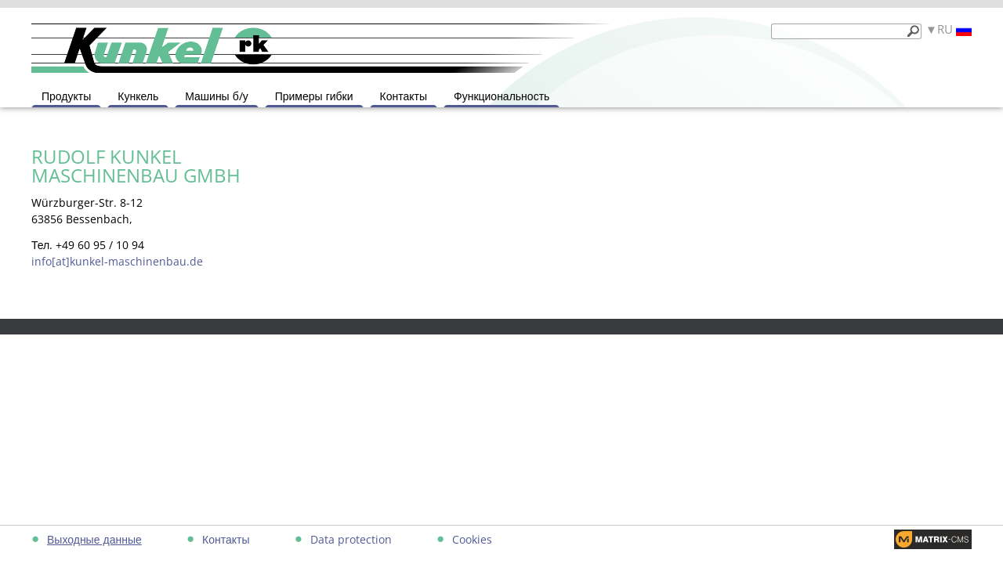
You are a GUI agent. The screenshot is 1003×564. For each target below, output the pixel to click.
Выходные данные (94, 539)
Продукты (66, 96)
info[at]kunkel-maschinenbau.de (117, 261)
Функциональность (501, 96)
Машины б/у (216, 96)
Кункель (138, 96)
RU (954, 29)
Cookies (472, 539)
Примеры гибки (314, 96)
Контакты (403, 96)
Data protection (351, 539)
